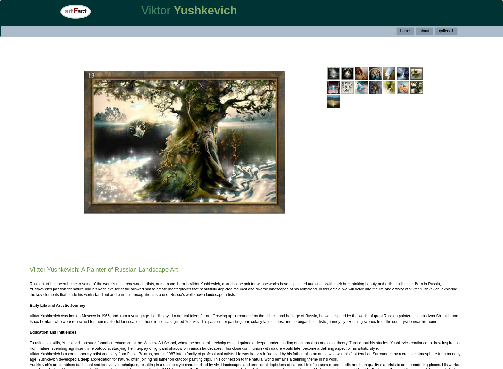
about (424, 31)
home (405, 31)
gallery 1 (446, 31)
